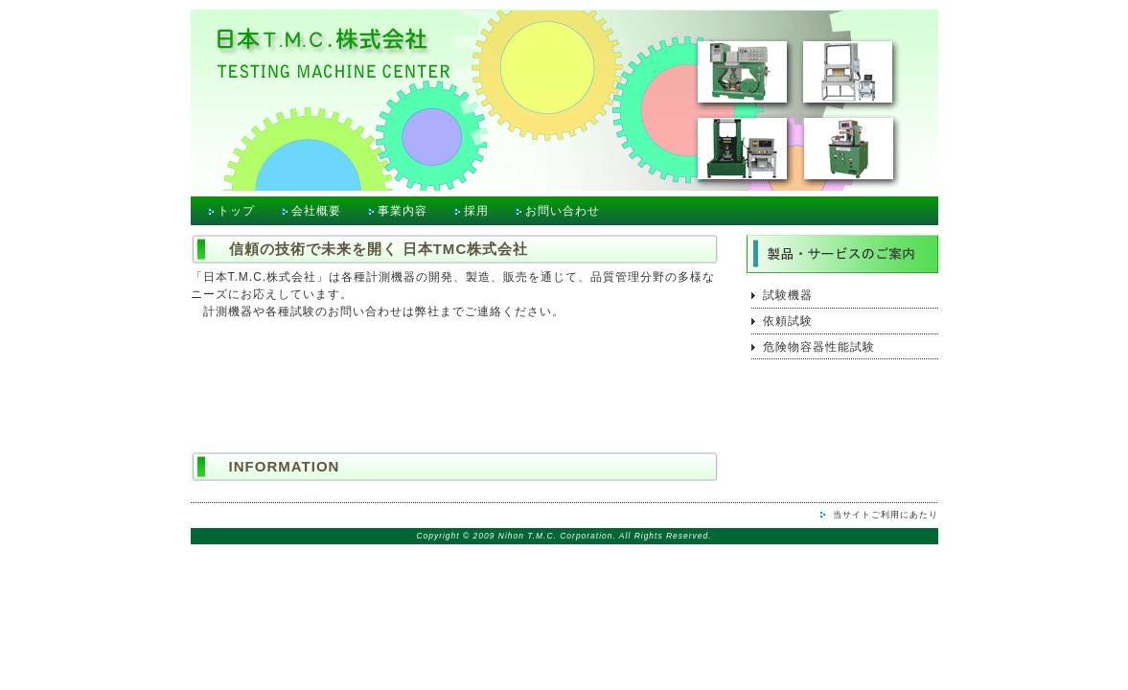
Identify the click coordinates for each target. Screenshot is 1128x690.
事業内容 (402, 211)
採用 (476, 211)
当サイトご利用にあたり (885, 514)
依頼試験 (788, 321)
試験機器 (788, 295)
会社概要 (316, 211)
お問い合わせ (562, 211)
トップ (236, 211)
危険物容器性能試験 (819, 347)
